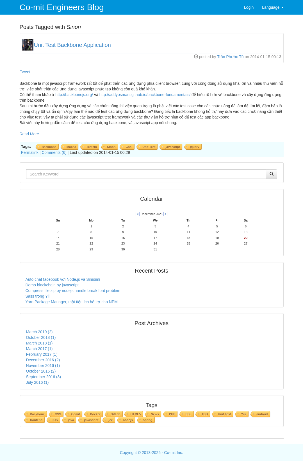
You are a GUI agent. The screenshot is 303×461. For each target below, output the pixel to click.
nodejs (128, 420)
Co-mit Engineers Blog (62, 7)
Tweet (25, 72)
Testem (91, 147)
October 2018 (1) (41, 337)
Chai (129, 147)
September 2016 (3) (43, 377)
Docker (95, 414)
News (155, 414)
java (71, 420)
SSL (188, 414)
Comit (75, 414)
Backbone (49, 147)
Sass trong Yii (38, 296)
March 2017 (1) (39, 348)
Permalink (29, 152)
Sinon (111, 147)
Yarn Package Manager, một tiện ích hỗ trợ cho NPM (72, 302)
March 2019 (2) (39, 332)
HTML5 (135, 414)
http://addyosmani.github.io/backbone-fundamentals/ (145, 94)
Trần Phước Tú (230, 56)
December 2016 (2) (43, 360)
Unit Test (148, 147)
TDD (204, 414)
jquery (194, 147)
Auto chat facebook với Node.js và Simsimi (63, 279)
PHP (172, 414)
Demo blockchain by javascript (52, 285)
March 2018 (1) (39, 343)
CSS (58, 414)
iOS (55, 420)
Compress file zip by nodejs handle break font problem (73, 290)
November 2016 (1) (43, 365)
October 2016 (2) (41, 371)
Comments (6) (54, 152)
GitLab (115, 414)
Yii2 (243, 414)
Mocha (71, 147)
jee (110, 420)
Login (249, 7)
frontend (36, 420)
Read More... (31, 134)
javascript (172, 147)
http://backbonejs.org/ (74, 94)
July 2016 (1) (37, 382)
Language (272, 7)
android (262, 414)
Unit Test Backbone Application (72, 45)
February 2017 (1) (42, 354)
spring (147, 420)
